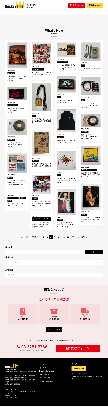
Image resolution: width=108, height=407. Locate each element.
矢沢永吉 (85, 131)
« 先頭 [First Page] (33, 237)
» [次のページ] (78, 237)
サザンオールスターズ (89, 170)
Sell (43, 366)
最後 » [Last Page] (84, 237)
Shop (43, 376)
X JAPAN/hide (38, 69)
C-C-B (10, 177)
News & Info (46, 372)
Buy (43, 369)
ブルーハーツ (12, 105)
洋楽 (9, 200)
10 (63, 237)
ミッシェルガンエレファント (41, 219)
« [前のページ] (38, 237)
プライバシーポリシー (79, 374)
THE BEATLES (62, 62)
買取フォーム (78, 349)
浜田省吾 (60, 137)
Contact (45, 382)
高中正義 (11, 73)
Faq (44, 379)
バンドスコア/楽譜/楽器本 (16, 198)
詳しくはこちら (54, 331)
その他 (84, 214)
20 (68, 237)
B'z (83, 65)
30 (73, 237)
